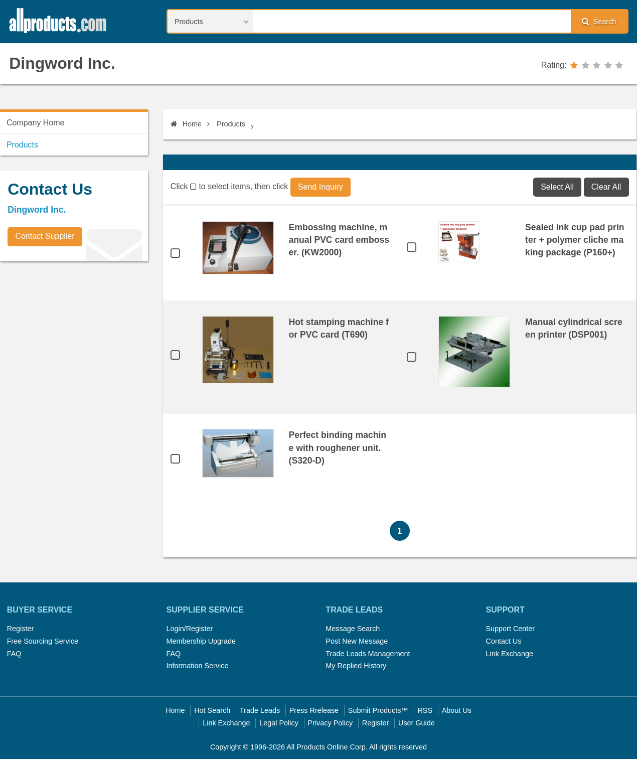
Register (20, 629)
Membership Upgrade (201, 641)
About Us (456, 710)
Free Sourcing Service (42, 641)
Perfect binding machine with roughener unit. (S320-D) (338, 447)
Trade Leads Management (368, 654)
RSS (424, 710)
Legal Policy (278, 723)
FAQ (14, 654)
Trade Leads (260, 710)
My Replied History (356, 666)
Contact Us (503, 641)
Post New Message (357, 641)
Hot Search (212, 710)
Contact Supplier (44, 236)
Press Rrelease (314, 710)
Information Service (198, 666)
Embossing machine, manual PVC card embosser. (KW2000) (339, 239)
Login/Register (190, 629)
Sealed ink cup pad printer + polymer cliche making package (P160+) (574, 239)
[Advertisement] (75, 339)
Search (599, 21)
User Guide (416, 723)
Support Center (510, 629)
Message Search (353, 629)
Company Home (36, 122)
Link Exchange (509, 654)
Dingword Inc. (62, 63)
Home (186, 124)
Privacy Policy (330, 723)
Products (231, 124)
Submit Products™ (378, 710)
